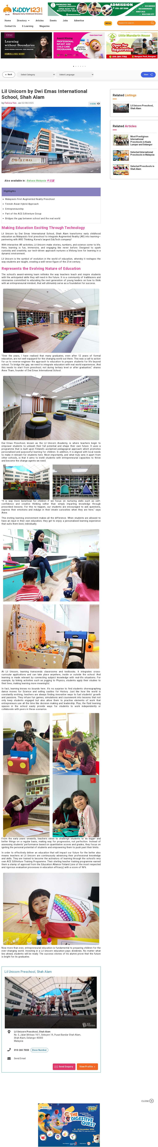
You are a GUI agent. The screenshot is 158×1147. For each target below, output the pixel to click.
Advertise (79, 20)
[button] (108, 23)
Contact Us (10, 26)
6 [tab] (85, 66)
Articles (40, 20)
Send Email (20, 1058)
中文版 (50, 180)
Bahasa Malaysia (36, 180)
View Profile (86, 1067)
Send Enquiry (66, 1067)
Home (8, 20)
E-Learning (27, 26)
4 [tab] (80, 66)
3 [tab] (78, 66)
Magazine (45, 26)
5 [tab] (82, 66)
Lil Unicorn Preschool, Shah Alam (28, 972)
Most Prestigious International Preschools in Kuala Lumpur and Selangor (141, 141)
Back (10, 75)
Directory (23, 20)
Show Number (39, 1050)
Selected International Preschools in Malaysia (142, 153)
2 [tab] (75, 66)
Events (53, 20)
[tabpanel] (26, 48)
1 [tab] (73, 66)
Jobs (65, 20)
